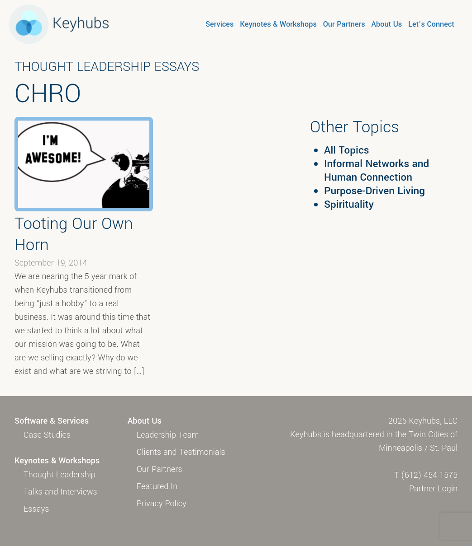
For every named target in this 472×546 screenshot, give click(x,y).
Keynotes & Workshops (278, 24)
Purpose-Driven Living (374, 191)
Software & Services (51, 421)
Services (219, 24)
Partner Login (433, 489)
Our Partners (344, 24)
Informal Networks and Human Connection (376, 171)
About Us (387, 24)
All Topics (346, 150)
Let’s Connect (431, 24)
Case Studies (47, 435)
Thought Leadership (59, 475)
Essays (36, 509)
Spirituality (349, 204)
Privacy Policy (161, 503)
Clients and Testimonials (181, 452)
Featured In (157, 486)
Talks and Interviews (60, 492)
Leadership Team (168, 435)
